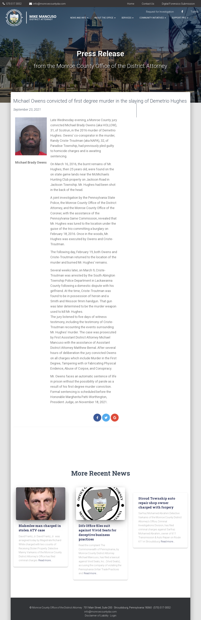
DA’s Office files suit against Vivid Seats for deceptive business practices (97, 525)
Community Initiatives (152, 18)
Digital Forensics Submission (178, 3)
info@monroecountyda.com (49, 3)
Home (130, 3)
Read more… (45, 553)
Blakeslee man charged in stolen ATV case (40, 520)
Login (113, 608)
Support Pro (180, 18)
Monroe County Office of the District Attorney (57, 600)
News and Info (79, 18)
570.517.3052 (14, 3)
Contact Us (148, 3)
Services (127, 18)
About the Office (105, 18)
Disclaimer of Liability (97, 608)
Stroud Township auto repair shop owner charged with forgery (156, 495)
